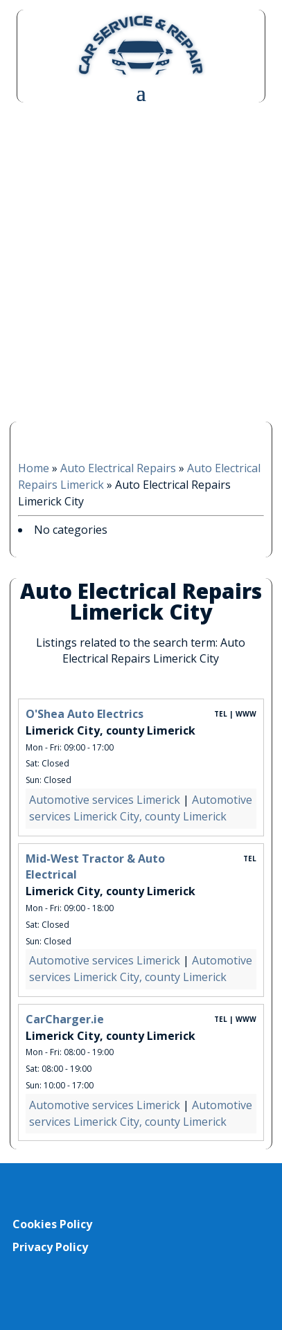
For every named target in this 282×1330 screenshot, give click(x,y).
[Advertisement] (141, 260)
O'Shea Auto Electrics (84, 713)
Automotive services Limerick (104, 799)
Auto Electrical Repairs (118, 468)
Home (33, 468)
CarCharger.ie (65, 1019)
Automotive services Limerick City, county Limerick (140, 808)
